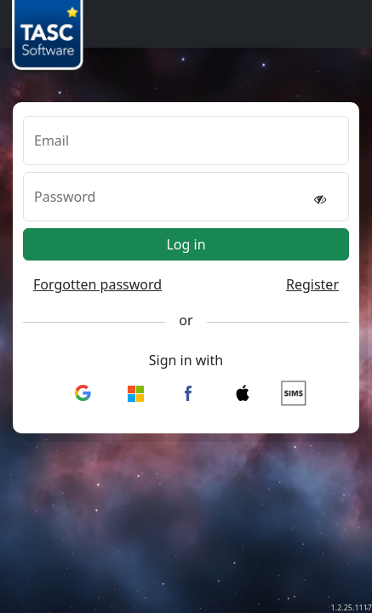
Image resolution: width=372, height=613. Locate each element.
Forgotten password (97, 284)
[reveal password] (320, 199)
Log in (185, 244)
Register (312, 284)
